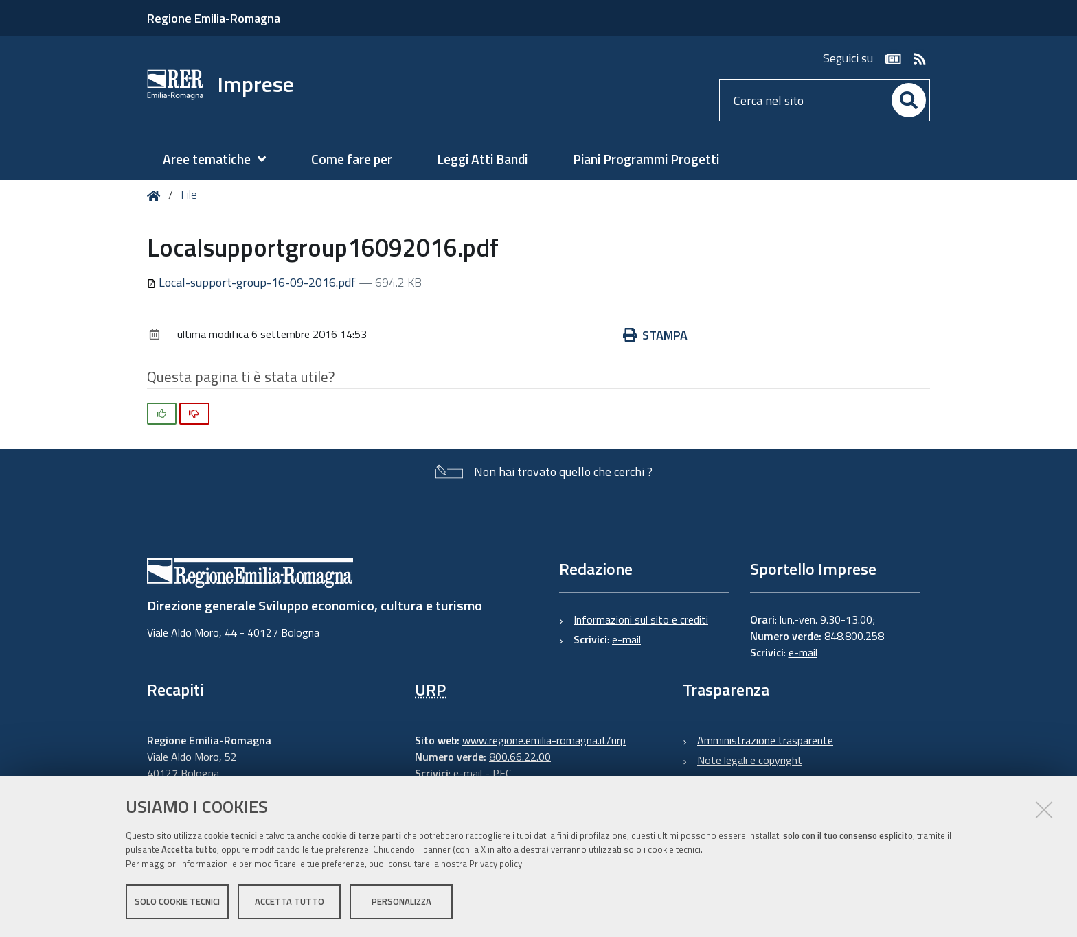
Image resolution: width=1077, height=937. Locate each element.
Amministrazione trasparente (765, 740)
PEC (501, 773)
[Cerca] (909, 100)
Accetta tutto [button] (289, 901)
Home (156, 196)
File (189, 195)
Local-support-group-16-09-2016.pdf (253, 282)
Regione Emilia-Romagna (213, 18)
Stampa (655, 335)
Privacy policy (495, 863)
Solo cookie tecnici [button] (177, 901)
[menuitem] (221, 159)
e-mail (626, 639)
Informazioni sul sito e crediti (641, 619)
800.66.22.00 (520, 756)
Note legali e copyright (749, 760)
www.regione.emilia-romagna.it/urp (544, 740)
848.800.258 (854, 636)
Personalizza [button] (401, 901)
